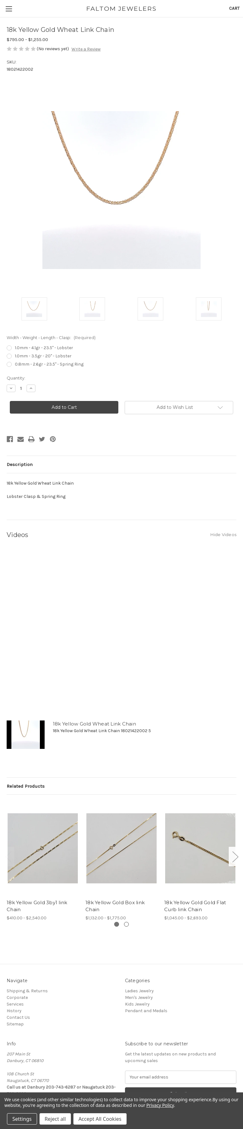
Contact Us (18, 1017)
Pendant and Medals (146, 1010)
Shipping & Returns (27, 991)
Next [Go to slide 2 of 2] (235, 856)
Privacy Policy (160, 1105)
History (14, 1010)
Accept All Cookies (100, 1118)
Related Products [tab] (26, 786)
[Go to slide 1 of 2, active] (116, 924)
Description (20, 464)
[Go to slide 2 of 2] (126, 924)
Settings (22, 1118)
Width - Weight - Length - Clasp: (51, 337)
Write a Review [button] (86, 49)
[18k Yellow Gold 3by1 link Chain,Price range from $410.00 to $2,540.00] (43, 848)
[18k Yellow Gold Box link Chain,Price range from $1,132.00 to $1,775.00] (121, 848)
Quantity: (16, 377)
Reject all (55, 1118)
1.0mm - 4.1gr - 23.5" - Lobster (44, 347)
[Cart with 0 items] (234, 8)
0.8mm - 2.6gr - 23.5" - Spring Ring (49, 364)
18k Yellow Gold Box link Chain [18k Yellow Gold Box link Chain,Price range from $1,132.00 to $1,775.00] (115, 906)
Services (15, 1004)
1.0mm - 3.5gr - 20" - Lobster (43, 356)
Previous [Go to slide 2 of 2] (8, 856)
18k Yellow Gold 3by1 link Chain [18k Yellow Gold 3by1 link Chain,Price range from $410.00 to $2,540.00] (37, 906)
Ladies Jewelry (139, 991)
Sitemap (15, 1024)
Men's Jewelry (139, 997)
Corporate (17, 997)
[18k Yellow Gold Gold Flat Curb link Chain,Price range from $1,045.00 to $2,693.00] (200, 848)
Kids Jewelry (137, 1004)
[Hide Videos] (223, 534)
